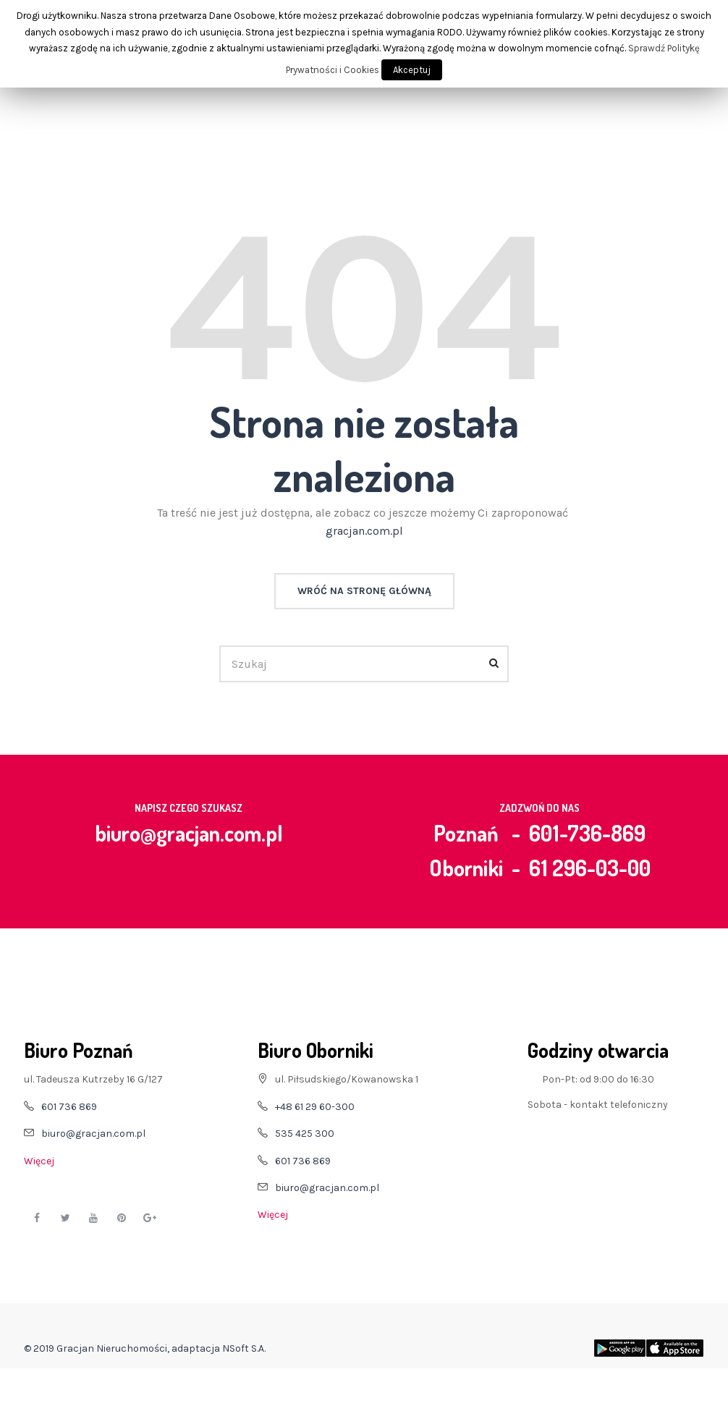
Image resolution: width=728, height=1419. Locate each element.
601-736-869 (587, 833)
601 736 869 (69, 1107)
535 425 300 (304, 1133)
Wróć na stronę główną (364, 591)
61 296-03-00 (590, 867)
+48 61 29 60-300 (315, 1107)
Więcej (39, 1161)
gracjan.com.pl (364, 531)
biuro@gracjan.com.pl (189, 833)
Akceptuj (412, 69)
